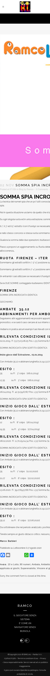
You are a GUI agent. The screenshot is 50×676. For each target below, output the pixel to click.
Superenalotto (28, 568)
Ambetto (45, 564)
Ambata (36, 564)
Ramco (30, 189)
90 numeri (25, 564)
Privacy (43, 658)
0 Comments (42, 189)
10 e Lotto (13, 564)
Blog (21, 189)
